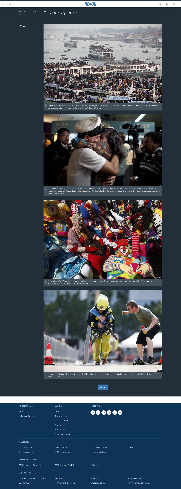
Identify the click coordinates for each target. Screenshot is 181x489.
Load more (102, 387)
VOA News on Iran (63, 452)
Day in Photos (61, 447)
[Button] (23, 26)
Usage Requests (134, 478)
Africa (57, 411)
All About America (27, 416)
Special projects (26, 452)
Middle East (60, 430)
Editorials (95, 465)
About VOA (24, 483)
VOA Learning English (64, 465)
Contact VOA (96, 478)
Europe (58, 425)
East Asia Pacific (62, 421)
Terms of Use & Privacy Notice (32, 478)
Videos (130, 447)
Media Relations (98, 483)
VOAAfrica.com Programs (30, 465)
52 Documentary (98, 452)
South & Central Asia (64, 434)
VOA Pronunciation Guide (138, 483)
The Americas (61, 416)
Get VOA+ (59, 478)
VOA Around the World (65, 483)
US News (23, 411)
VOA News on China (100, 447)
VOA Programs (25, 447)
